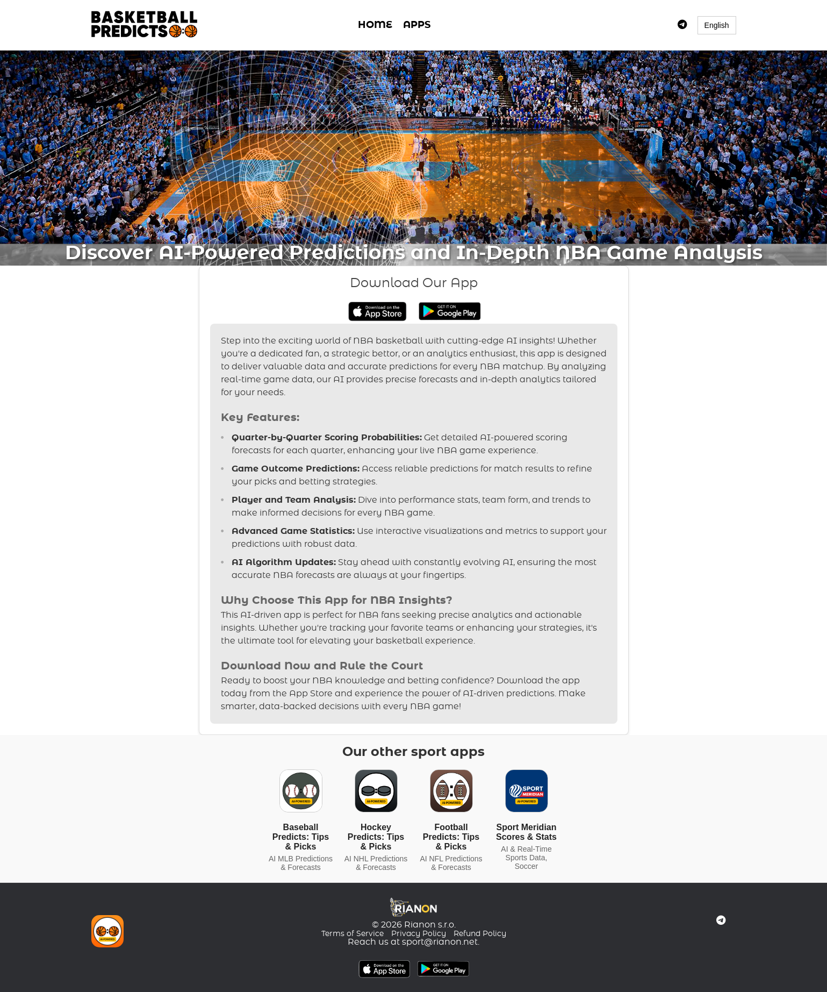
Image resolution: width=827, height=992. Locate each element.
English (716, 25)
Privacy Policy (418, 934)
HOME (375, 25)
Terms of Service (352, 934)
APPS (416, 25)
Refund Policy (480, 934)
